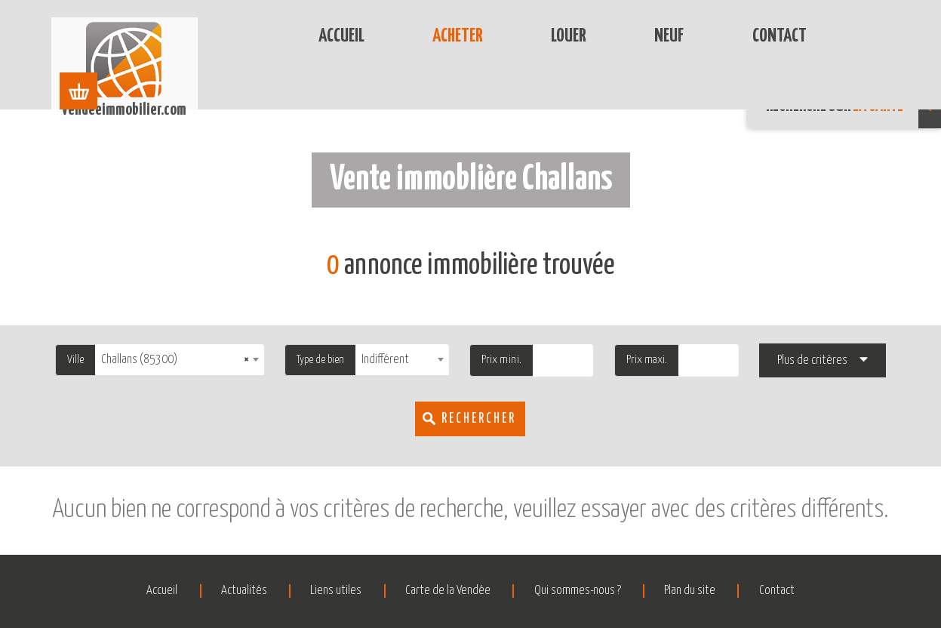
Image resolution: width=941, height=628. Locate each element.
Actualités (227, 590)
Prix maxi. (646, 359)
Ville (75, 359)
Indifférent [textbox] (385, 359)
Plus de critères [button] (812, 360)
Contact (687, 36)
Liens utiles (327, 590)
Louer (476, 36)
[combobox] (179, 359)
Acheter (365, 36)
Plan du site (707, 590)
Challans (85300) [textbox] (175, 359)
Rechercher (478, 419)
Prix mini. (501, 359)
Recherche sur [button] (853, 106)
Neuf (577, 36)
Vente (263, 96)
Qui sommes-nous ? (586, 590)
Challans (316, 96)
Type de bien (320, 359)
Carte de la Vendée (447, 590)
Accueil (249, 36)
